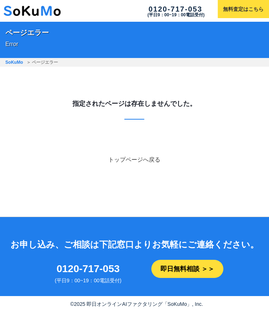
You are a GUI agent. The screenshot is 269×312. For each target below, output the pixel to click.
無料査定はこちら (243, 9)
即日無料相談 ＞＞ (187, 269)
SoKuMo (14, 62)
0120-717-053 (175, 9)
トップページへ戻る (134, 160)
